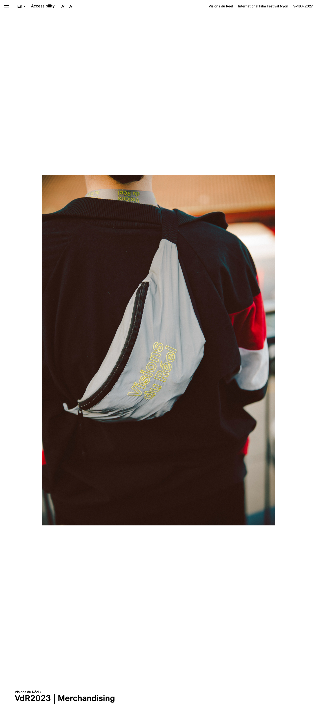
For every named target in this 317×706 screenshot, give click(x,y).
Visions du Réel (27, 692)
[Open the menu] (6, 6)
